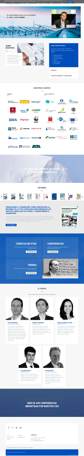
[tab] (63, 45)
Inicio (8, 435)
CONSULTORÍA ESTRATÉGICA (58, 45)
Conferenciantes (21, 437)
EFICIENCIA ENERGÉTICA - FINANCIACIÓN (61, 75)
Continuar (70, 1)
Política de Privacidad (28, 447)
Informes (20, 435)
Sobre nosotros (10, 437)
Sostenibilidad (9, 447)
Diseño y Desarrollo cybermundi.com (72, 454)
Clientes (8, 439)
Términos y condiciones (18, 447)
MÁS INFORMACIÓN (11, 225)
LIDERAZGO (54, 70)
